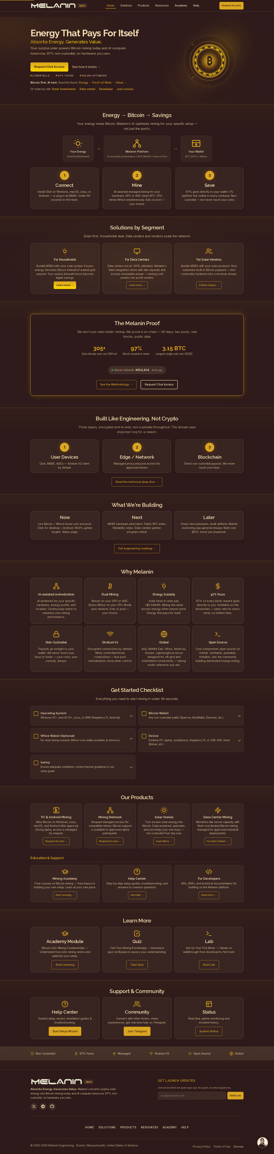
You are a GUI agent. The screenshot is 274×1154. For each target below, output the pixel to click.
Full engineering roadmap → (137, 548)
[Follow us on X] (33, 1106)
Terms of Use (221, 1146)
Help (185, 1127)
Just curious (125, 89)
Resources (162, 5)
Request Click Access (49, 66)
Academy (170, 1127)
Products (143, 5)
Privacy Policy (201, 1146)
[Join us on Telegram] (43, 1106)
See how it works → (86, 67)
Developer (106, 89)
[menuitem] (126, 5)
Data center (88, 89)
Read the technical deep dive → (137, 481)
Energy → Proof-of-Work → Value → (103, 82)
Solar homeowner (64, 89)
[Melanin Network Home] (58, 5)
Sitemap (238, 1146)
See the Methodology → (116, 384)
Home (89, 1127)
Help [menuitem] (196, 5)
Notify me (235, 1095)
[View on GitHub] (52, 1106)
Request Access (231, 5)
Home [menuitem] (110, 5)
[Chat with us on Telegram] (262, 1142)
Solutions (126, 5)
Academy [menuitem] (181, 5)
